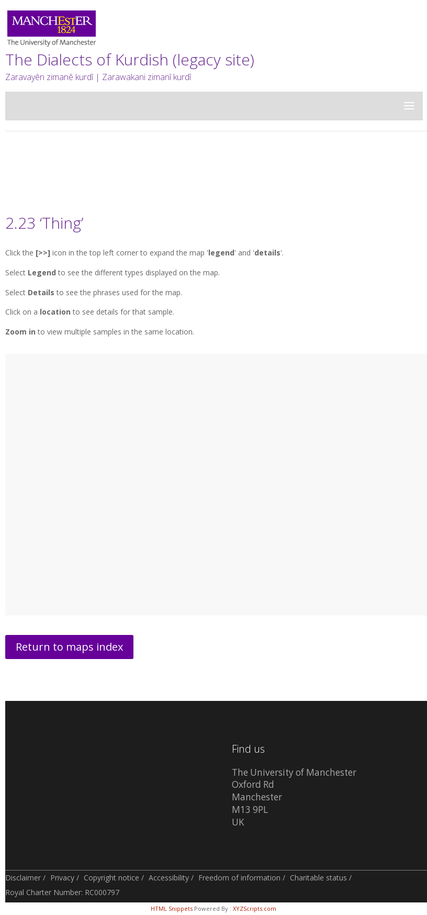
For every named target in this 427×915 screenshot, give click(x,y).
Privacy (62, 878)
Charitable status (318, 878)
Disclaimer (23, 878)
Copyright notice (111, 878)
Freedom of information (239, 878)
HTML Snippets (172, 908)
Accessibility (169, 878)
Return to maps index (69, 647)
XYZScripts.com (254, 908)
